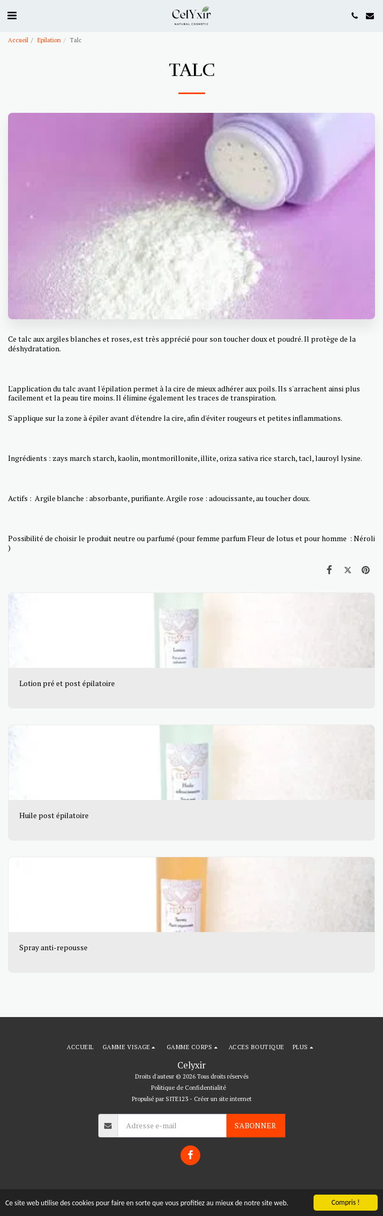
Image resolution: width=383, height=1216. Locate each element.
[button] (12, 15)
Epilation (49, 40)
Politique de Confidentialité (188, 1087)
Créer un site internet (223, 1099)
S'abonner (255, 1125)
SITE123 (177, 1099)
